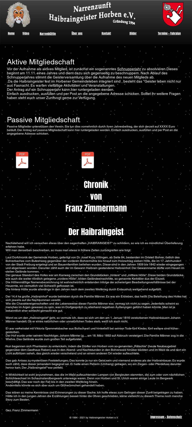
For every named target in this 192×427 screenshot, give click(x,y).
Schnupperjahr (129, 69)
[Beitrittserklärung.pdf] (22, 162)
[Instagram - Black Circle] (184, 215)
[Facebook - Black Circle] (184, 226)
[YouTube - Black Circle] (184, 236)
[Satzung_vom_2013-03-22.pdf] (87, 162)
